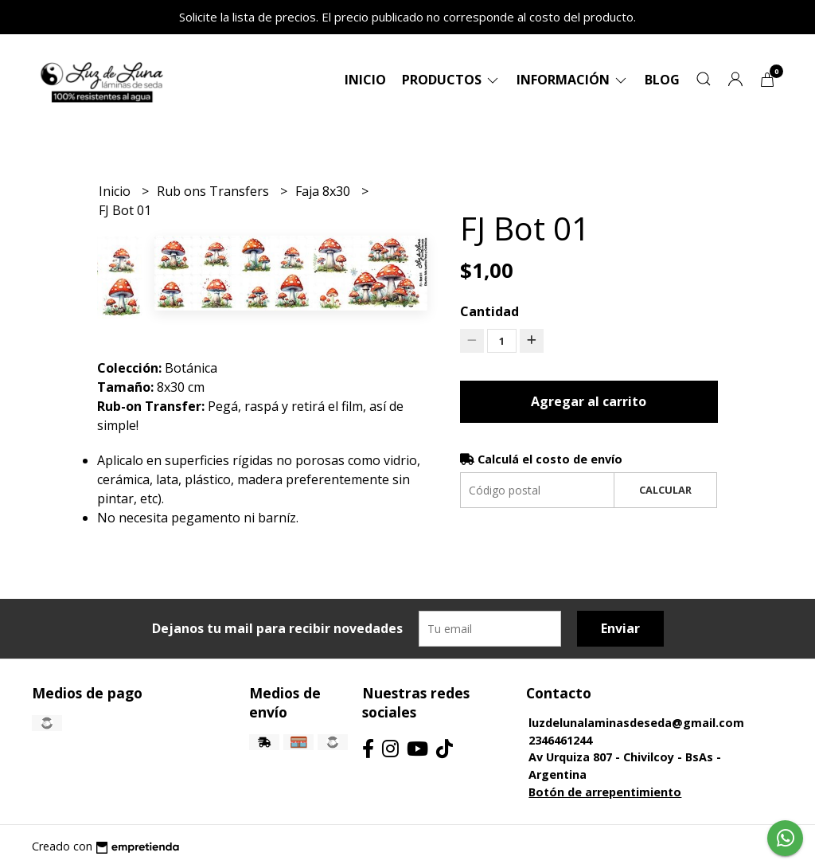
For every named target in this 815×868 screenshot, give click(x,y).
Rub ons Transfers (214, 191)
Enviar (620, 628)
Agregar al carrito (588, 401)
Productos (451, 79)
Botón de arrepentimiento (604, 792)
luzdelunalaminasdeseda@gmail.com (636, 722)
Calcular (665, 490)
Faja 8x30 (324, 191)
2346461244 (560, 740)
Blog (662, 79)
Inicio (365, 79)
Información (573, 79)
